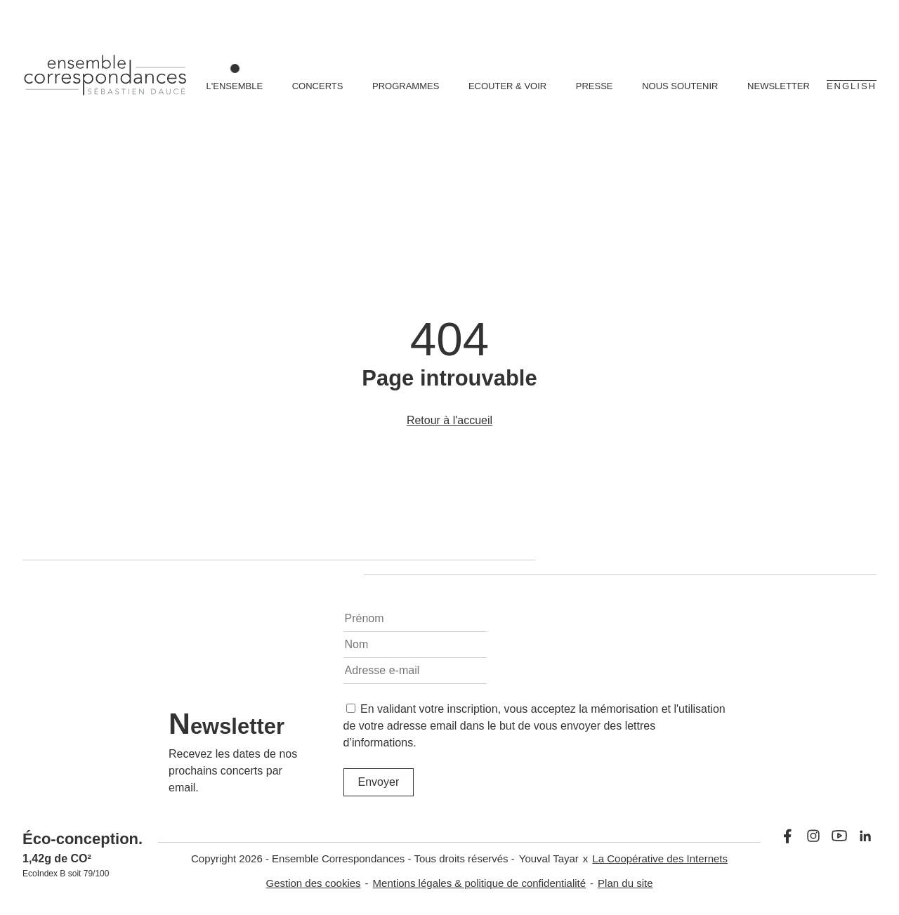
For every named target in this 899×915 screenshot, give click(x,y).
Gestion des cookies (313, 883)
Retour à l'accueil (449, 420)
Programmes (405, 86)
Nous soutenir (680, 86)
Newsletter (778, 86)
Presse (594, 86)
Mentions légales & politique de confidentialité (479, 883)
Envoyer (379, 782)
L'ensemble (234, 86)
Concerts (317, 86)
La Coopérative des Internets (660, 858)
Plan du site (625, 883)
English (852, 86)
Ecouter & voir (507, 86)
